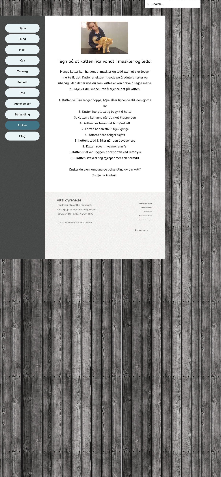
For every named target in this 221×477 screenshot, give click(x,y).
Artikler (22, 125)
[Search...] (172, 4)
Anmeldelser (22, 103)
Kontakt (22, 82)
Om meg (22, 71)
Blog (22, 136)
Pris (22, 93)
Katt (22, 60)
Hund (22, 39)
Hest (22, 49)
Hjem (22, 28)
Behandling (22, 114)
